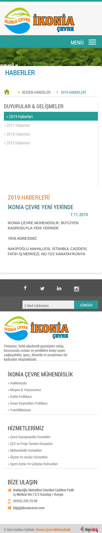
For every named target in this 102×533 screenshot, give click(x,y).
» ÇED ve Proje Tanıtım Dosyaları (30, 443)
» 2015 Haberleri (17, 142)
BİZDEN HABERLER (36, 92)
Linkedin (59, 288)
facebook (25, 288)
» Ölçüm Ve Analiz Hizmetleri (28, 457)
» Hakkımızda (17, 383)
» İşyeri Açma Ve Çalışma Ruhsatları (33, 463)
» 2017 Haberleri (17, 125)
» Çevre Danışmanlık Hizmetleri (29, 436)
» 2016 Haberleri (17, 134)
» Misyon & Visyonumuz (24, 389)
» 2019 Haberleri (19, 116)
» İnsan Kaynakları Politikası (28, 403)
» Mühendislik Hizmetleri (25, 450)
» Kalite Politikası (20, 396)
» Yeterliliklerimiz (19, 409)
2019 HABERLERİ (73, 92)
